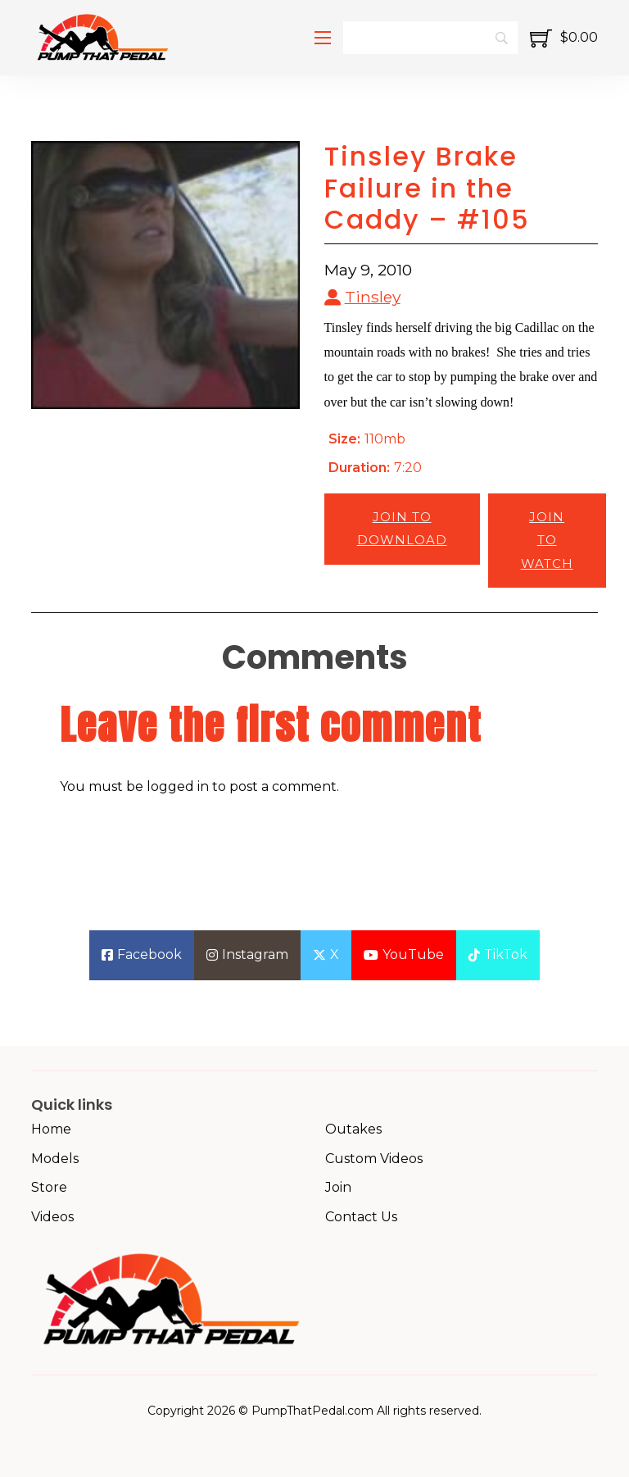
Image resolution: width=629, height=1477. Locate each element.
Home (51, 1129)
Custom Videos (374, 1158)
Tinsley (372, 297)
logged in (178, 786)
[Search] (430, 37)
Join (338, 1187)
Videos (52, 1217)
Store (49, 1187)
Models (55, 1158)
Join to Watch (547, 540)
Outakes (353, 1129)
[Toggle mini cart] (564, 38)
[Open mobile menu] (322, 37)
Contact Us (361, 1217)
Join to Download (402, 528)
